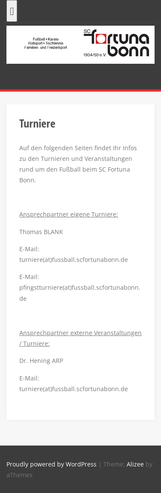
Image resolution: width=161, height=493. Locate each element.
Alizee (135, 464)
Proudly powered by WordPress (51, 464)
